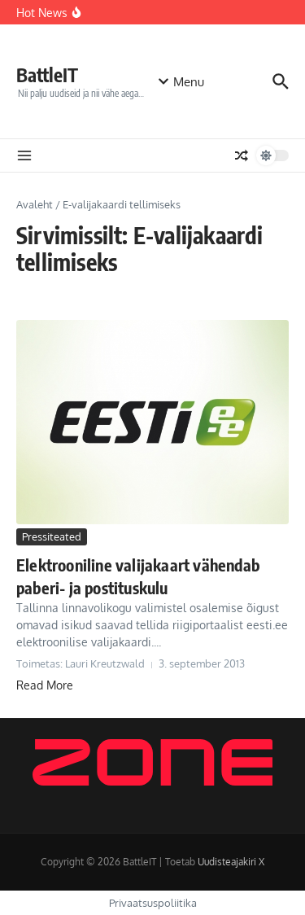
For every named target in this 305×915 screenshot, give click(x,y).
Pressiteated (51, 536)
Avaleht (34, 204)
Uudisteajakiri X (231, 862)
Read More (44, 685)
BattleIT (47, 74)
